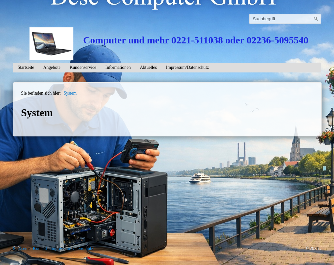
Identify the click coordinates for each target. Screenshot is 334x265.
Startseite (26, 67)
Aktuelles (148, 67)
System (70, 93)
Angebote (52, 67)
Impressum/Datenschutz (187, 67)
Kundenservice (82, 67)
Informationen (118, 67)
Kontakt (40, 248)
